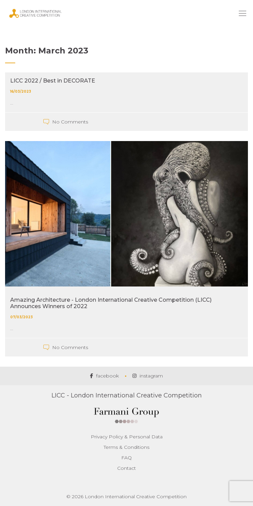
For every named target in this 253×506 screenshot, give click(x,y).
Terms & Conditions (126, 447)
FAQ (126, 458)
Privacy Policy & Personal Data (127, 437)
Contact (126, 468)
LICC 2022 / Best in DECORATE (52, 80)
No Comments (70, 122)
